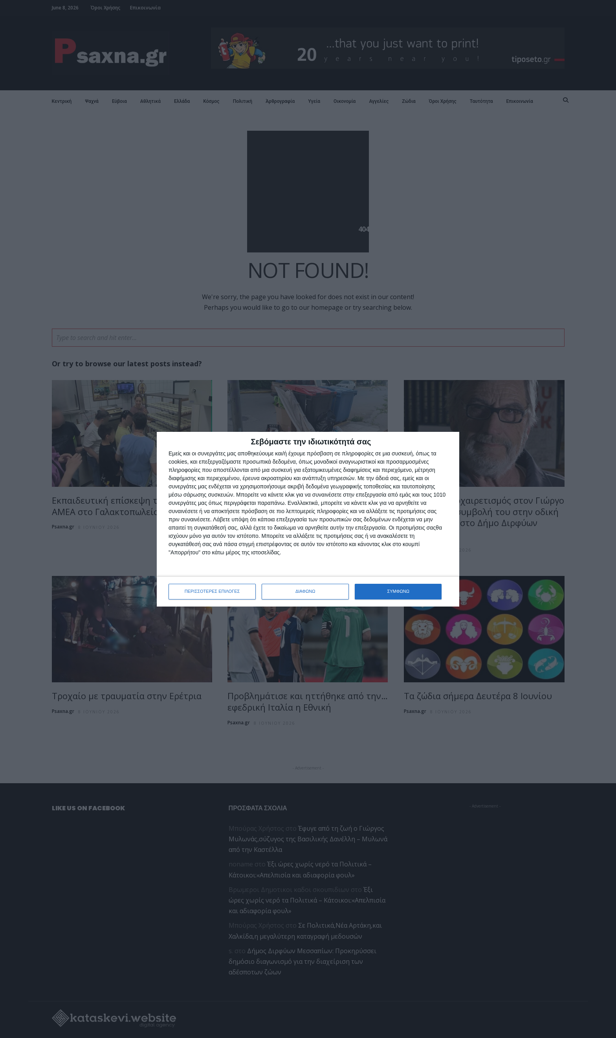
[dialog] (308, 519)
